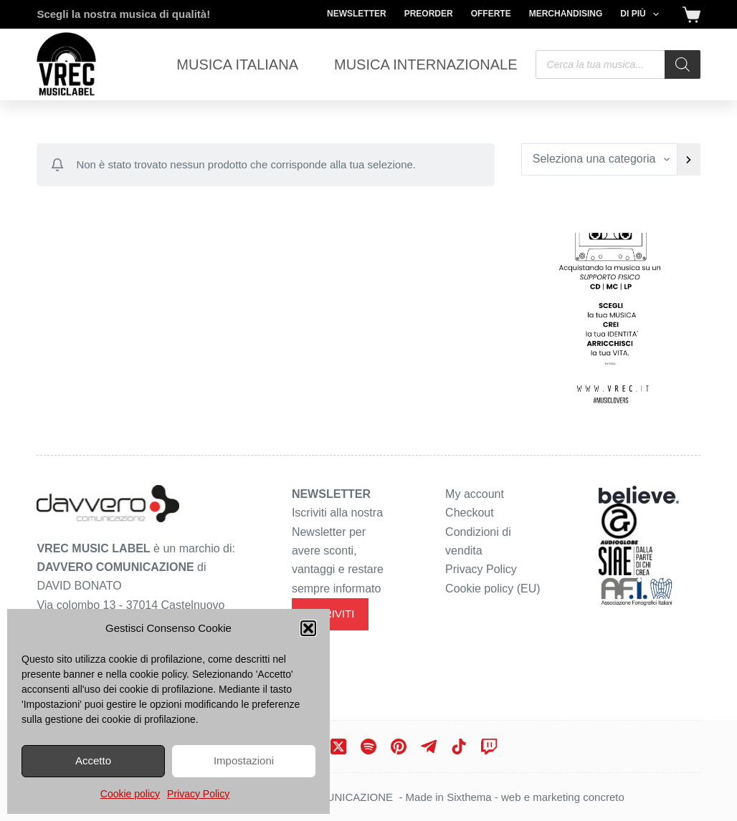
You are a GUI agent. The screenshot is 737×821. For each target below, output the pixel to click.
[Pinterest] (398, 746)
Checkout (469, 512)
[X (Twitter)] (338, 746)
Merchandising (566, 14)
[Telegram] (429, 746)
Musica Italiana (237, 64)
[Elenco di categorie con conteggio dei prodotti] (599, 159)
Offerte (491, 14)
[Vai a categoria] (688, 159)
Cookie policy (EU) (492, 588)
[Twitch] (489, 746)
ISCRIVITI (330, 614)
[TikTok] (459, 746)
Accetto (93, 760)
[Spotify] (368, 746)
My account (474, 494)
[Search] (682, 64)
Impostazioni (244, 760)
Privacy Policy (198, 794)
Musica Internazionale (426, 64)
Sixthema (469, 797)
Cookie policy (130, 794)
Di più (642, 14)
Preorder (428, 14)
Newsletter (356, 14)
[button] (308, 628)
